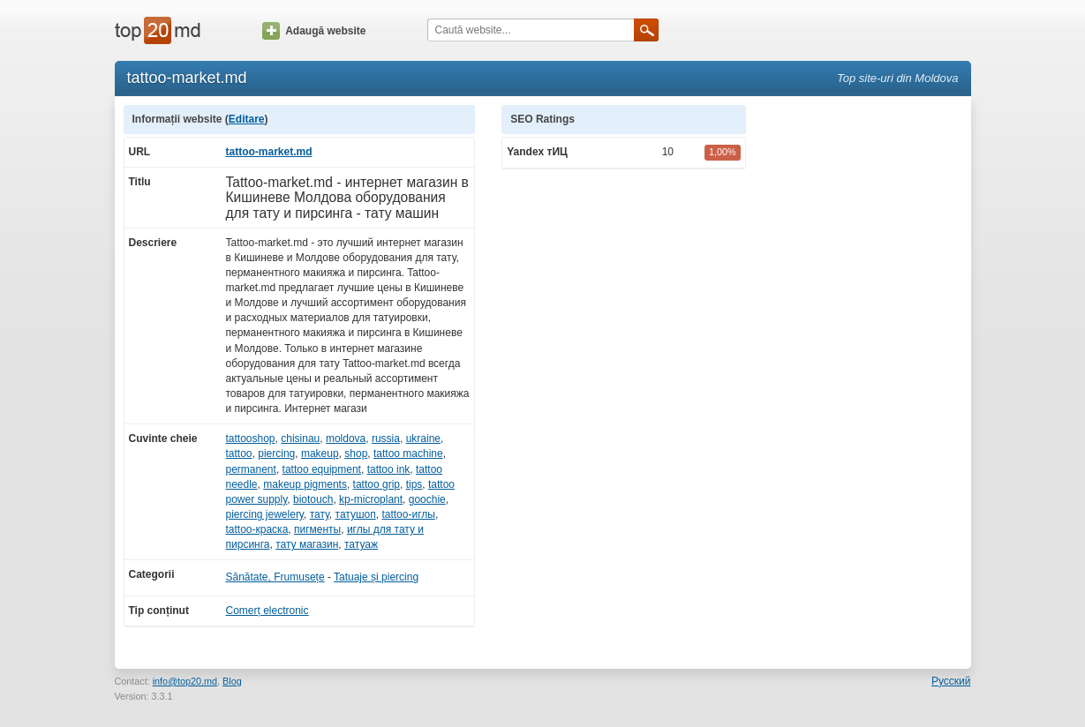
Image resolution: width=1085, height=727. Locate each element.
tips (414, 484)
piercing (276, 453)
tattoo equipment (322, 469)
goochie (427, 499)
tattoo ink (389, 469)
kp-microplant (371, 499)
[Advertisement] (867, 369)
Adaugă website (313, 31)
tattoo (239, 453)
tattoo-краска (257, 529)
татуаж (361, 544)
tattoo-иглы (407, 514)
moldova (345, 438)
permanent (251, 469)
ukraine (423, 438)
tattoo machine (408, 453)
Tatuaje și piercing (376, 577)
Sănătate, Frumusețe (275, 577)
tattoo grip (376, 484)
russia (386, 438)
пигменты (317, 529)
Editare (247, 119)
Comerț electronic (267, 610)
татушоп (355, 514)
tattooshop (250, 438)
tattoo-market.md (269, 152)
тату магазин (306, 544)
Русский (951, 681)
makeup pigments (305, 484)
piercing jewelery (265, 514)
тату (319, 514)
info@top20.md (185, 681)
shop (355, 453)
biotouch (313, 499)
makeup (320, 453)
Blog (232, 681)
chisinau (300, 438)
